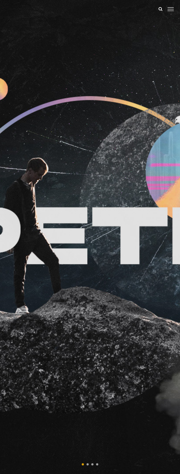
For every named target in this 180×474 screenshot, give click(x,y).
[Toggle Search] (160, 9)
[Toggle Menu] (170, 9)
